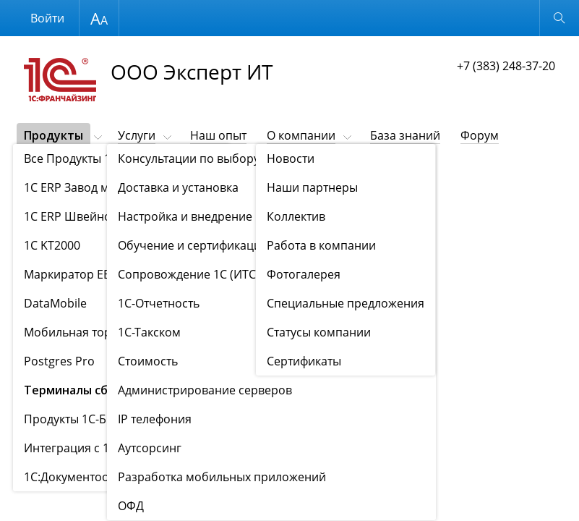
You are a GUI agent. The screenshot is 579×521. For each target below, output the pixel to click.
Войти (47, 18)
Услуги (136, 135)
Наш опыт (218, 135)
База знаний (405, 135)
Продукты (53, 135)
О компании (301, 135)
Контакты (50, 160)
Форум (479, 135)
